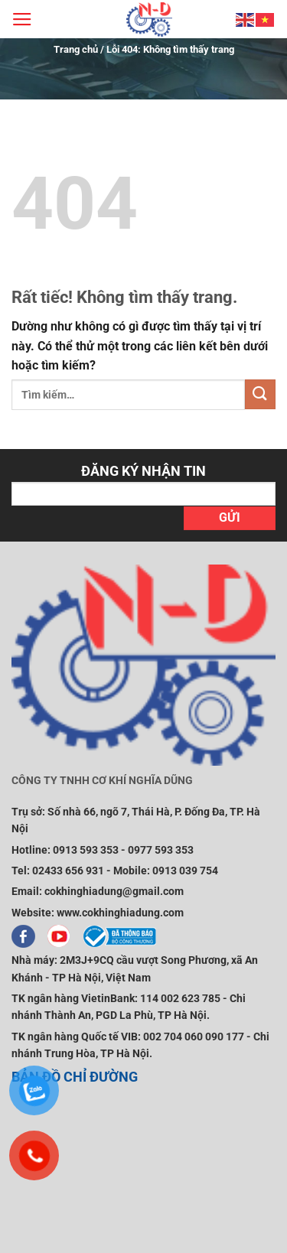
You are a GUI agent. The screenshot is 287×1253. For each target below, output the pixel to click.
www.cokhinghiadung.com (120, 912)
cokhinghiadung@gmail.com (114, 891)
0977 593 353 (161, 850)
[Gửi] (260, 394)
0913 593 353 (86, 850)
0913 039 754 (185, 870)
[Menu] (22, 19)
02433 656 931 (68, 870)
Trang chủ (76, 49)
